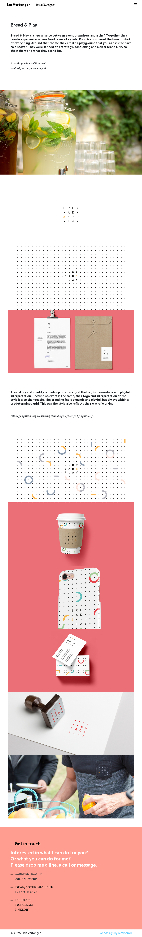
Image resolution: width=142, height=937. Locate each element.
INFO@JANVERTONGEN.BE (34, 887)
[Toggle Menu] (135, 4)
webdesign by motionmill (116, 933)
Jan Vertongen (19, 5)
